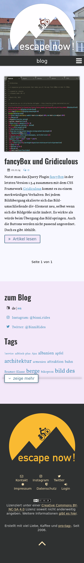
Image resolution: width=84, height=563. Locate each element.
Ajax (34, 354)
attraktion (55, 361)
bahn (69, 361)
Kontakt (22, 478)
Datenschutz (46, 486)
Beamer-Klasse (14, 372)
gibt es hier (68, 513)
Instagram (41, 478)
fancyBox (57, 177)
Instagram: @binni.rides (31, 317)
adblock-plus (22, 354)
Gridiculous (32, 189)
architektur (18, 361)
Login (66, 486)
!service (9, 354)
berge (33, 371)
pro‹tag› (64, 526)
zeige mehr (21, 378)
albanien (46, 353)
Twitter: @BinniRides (29, 327)
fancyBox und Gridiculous (41, 162)
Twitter (59, 478)
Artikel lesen (22, 239)
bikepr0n (47, 372)
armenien (39, 362)
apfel (59, 353)
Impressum (23, 486)
